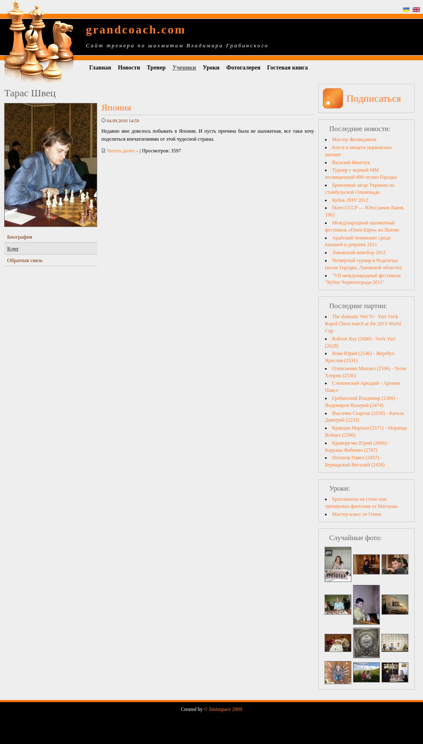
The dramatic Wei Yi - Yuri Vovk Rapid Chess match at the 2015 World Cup (363, 324)
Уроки (211, 67)
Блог (13, 248)
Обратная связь (24, 260)
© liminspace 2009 (223, 709)
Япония (116, 107)
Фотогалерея (243, 67)
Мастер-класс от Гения (356, 514)
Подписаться (373, 98)
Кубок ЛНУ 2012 (350, 200)
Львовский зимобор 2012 (359, 252)
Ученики (184, 67)
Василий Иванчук (351, 162)
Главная (100, 67)
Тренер (156, 67)
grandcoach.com (136, 29)
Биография (19, 237)
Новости (129, 67)
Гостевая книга (287, 67)
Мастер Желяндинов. (354, 139)
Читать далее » (120, 151)
